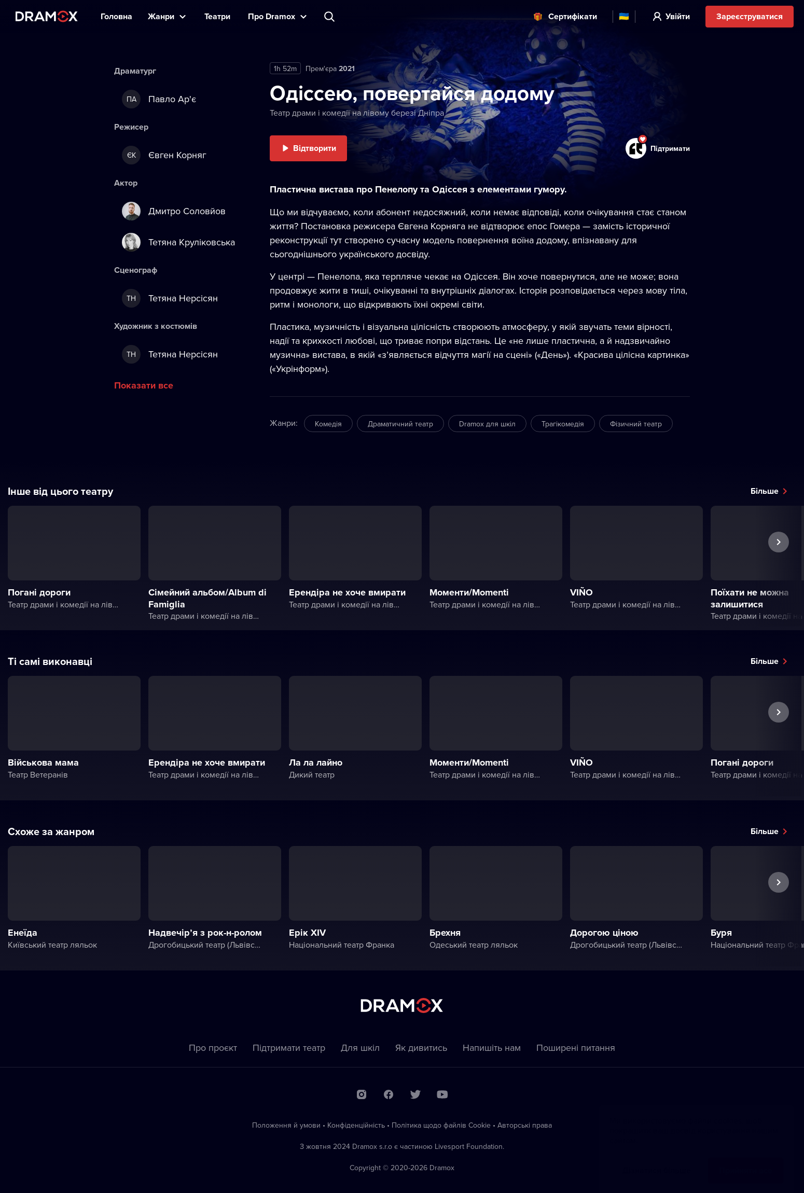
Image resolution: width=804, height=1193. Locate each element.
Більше (765, 491)
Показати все (143, 385)
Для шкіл (360, 1047)
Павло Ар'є (159, 99)
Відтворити (314, 148)
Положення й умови (286, 1125)
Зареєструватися (749, 16)
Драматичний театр (400, 424)
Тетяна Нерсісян (170, 298)
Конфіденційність (356, 1125)
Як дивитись (421, 1047)
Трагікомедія (563, 424)
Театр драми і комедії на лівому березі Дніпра (357, 112)
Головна (116, 16)
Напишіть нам (492, 1047)
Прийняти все (745, 1160)
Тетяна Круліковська (178, 242)
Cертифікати (572, 16)
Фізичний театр (636, 424)
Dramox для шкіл (487, 424)
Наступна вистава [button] (778, 566)
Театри (218, 16)
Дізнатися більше (656, 1160)
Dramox (47, 16)
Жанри (161, 16)
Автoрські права (524, 1125)
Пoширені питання (575, 1047)
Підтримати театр (289, 1047)
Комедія (328, 424)
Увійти (678, 16)
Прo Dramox (271, 16)
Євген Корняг (164, 155)
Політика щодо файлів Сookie (441, 1125)
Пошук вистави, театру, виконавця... (330, 16)
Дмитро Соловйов (174, 211)
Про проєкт (213, 1047)
